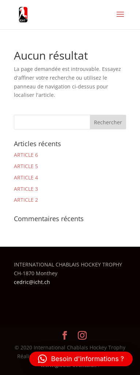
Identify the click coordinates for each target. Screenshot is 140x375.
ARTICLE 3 (26, 188)
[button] (81, 359)
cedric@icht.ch (32, 282)
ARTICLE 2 (26, 199)
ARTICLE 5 (26, 166)
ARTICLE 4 (26, 177)
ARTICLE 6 (26, 154)
